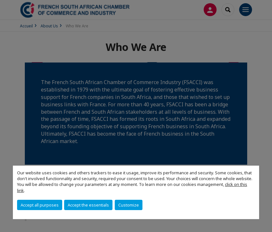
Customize (128, 205)
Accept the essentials (88, 205)
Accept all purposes (40, 205)
